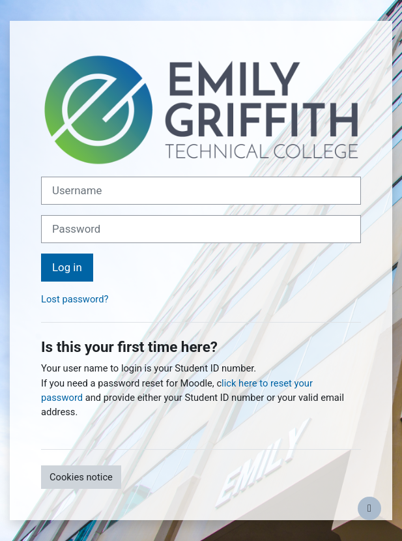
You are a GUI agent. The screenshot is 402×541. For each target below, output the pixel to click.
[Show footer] (369, 508)
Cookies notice (81, 477)
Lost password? (74, 299)
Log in (67, 267)
